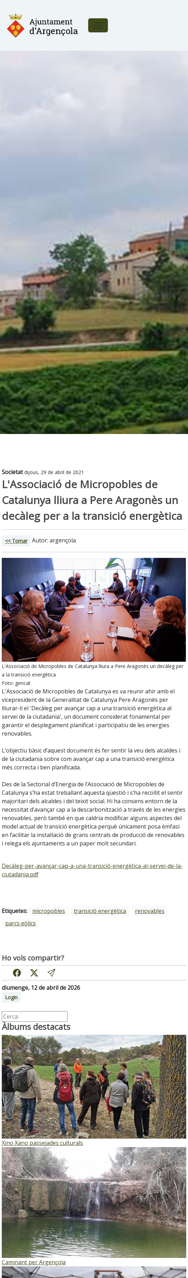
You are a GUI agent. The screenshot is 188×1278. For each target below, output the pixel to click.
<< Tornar (16, 540)
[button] (51, 972)
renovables (149, 911)
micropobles (48, 911)
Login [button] (11, 997)
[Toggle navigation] (98, 25)
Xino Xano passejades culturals (42, 1143)
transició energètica (100, 911)
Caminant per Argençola (34, 1262)
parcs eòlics (20, 923)
